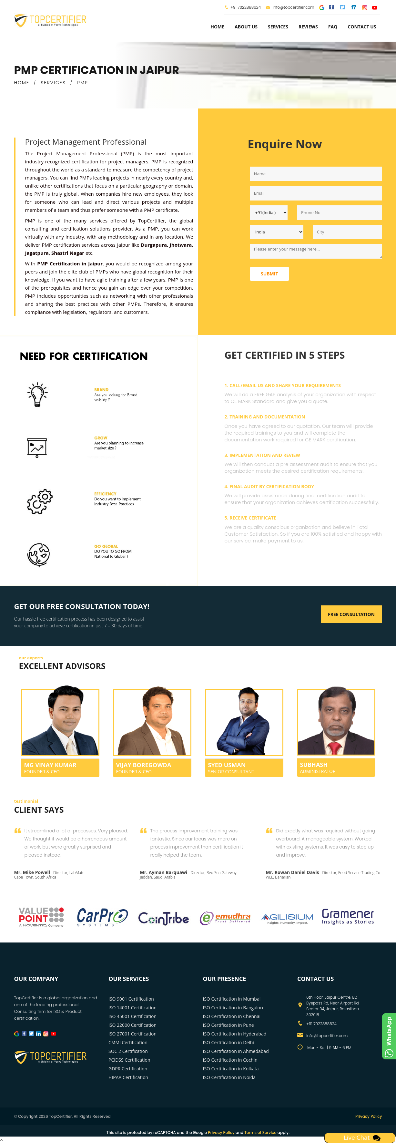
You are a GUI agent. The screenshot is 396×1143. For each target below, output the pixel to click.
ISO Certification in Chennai (231, 1016)
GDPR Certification (127, 1069)
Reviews (308, 27)
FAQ (333, 27)
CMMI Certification (127, 1042)
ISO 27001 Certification (132, 1034)
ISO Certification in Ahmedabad (236, 1051)
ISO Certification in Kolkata (231, 1069)
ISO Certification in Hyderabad (235, 1034)
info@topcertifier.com (290, 7)
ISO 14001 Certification (132, 1007)
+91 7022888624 (245, 7)
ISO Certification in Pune (228, 1025)
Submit (269, 274)
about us (246, 27)
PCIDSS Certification (129, 1060)
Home (217, 27)
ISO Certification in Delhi (228, 1042)
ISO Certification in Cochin (230, 1060)
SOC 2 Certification (128, 1051)
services (278, 27)
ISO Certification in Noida (229, 1077)
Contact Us (362, 27)
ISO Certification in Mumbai (232, 999)
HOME (21, 82)
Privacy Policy (368, 1116)
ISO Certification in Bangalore (234, 1007)
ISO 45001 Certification (132, 1016)
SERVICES (53, 82)
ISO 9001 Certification (131, 999)
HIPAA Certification (128, 1077)
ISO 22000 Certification (132, 1025)
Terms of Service (260, 1132)
